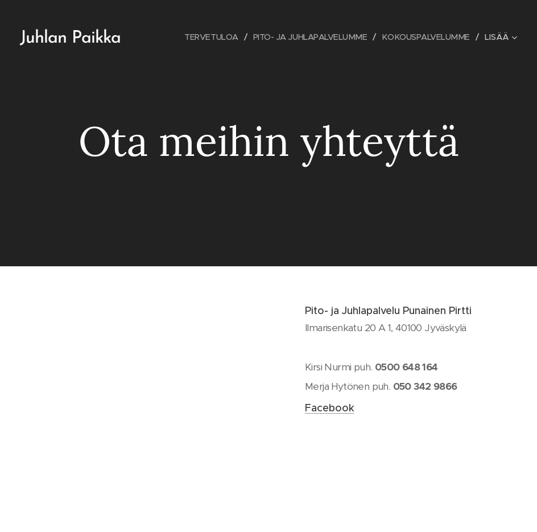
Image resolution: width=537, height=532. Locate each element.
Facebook (329, 408)
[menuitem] (202, 37)
